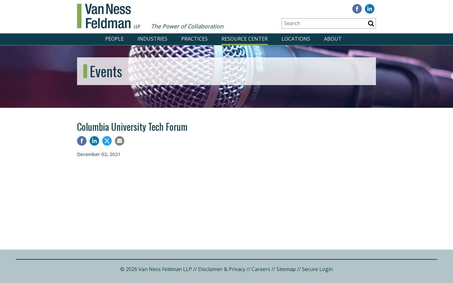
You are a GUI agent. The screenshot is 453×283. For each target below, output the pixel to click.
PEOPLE (114, 38)
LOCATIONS (296, 38)
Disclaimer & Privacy (221, 269)
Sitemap (286, 269)
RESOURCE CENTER (244, 38)
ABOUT (333, 38)
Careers (261, 269)
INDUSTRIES (152, 38)
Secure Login (317, 269)
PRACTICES (194, 38)
